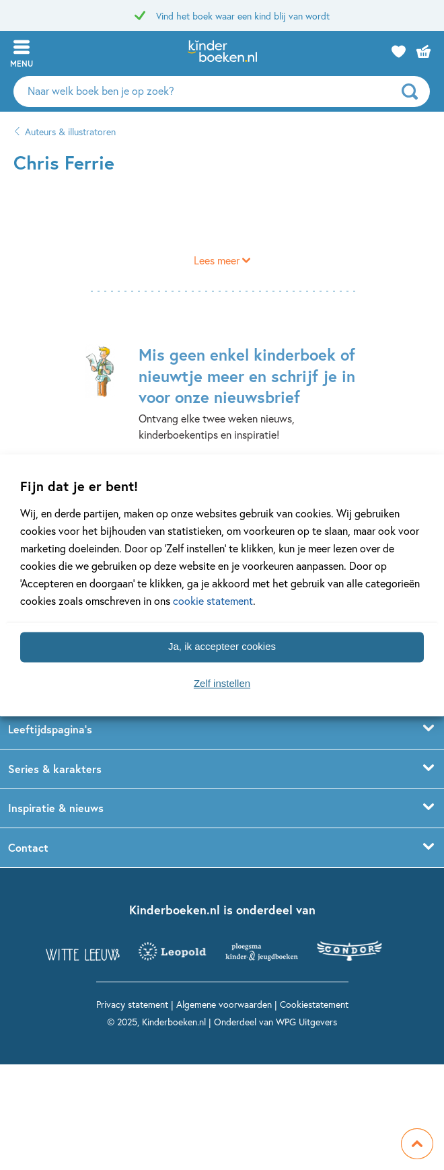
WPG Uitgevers (306, 1021)
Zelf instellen (222, 684)
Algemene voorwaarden (224, 1004)
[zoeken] (414, 91)
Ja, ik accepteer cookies (222, 647)
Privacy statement (132, 1004)
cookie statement (213, 600)
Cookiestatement (314, 1004)
